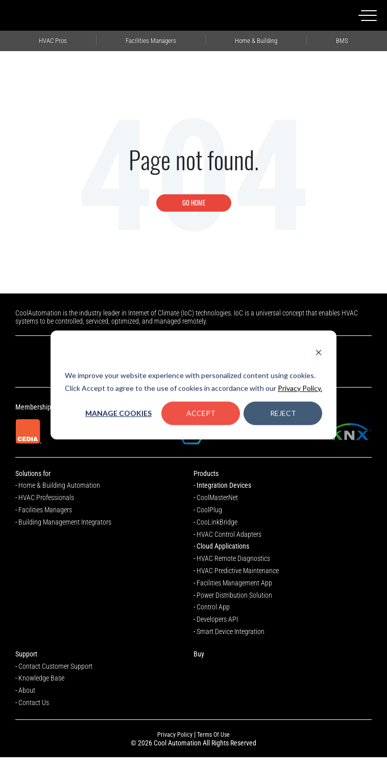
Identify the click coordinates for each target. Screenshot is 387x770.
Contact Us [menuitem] (33, 702)
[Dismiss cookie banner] (318, 353)
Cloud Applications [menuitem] (223, 546)
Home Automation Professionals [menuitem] (256, 40)
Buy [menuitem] (199, 654)
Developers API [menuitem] (217, 619)
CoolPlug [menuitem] (209, 510)
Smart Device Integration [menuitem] (230, 631)
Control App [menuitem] (213, 607)
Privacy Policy (174, 734)
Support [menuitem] (26, 654)
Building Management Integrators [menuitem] (342, 40)
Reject (283, 413)
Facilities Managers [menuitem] (151, 40)
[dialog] (193, 384)
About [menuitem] (26, 690)
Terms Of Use (213, 734)
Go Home (193, 202)
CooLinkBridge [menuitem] (217, 522)
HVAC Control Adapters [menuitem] (229, 534)
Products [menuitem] (206, 473)
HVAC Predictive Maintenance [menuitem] (238, 571)
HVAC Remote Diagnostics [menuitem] (233, 558)
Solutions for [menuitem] (33, 473)
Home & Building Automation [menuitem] (59, 485)
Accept (200, 413)
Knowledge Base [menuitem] (41, 678)
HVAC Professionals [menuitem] (53, 40)
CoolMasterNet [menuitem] (217, 497)
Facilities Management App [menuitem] (234, 583)
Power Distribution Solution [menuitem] (234, 595)
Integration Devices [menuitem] (224, 485)
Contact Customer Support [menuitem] (55, 666)
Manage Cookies (118, 413)
